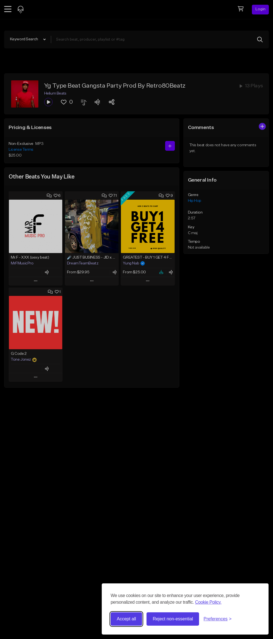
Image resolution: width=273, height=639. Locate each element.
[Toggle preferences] (217, 618)
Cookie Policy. (208, 602)
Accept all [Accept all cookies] (126, 618)
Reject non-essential (173, 618)
